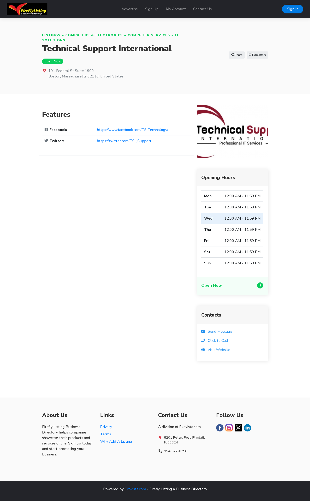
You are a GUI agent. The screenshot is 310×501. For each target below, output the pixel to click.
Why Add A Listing (116, 441)
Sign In (292, 9)
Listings (51, 35)
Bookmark (257, 55)
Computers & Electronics (94, 35)
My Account (176, 9)
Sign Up (152, 9)
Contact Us (202, 9)
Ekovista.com (135, 489)
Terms (105, 434)
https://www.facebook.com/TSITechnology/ (132, 129)
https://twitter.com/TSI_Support (124, 140)
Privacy (106, 426)
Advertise (130, 9)
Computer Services (149, 35)
